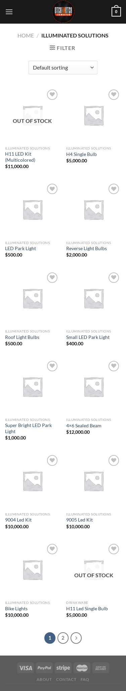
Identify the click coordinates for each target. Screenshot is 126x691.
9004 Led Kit (18, 520)
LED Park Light (20, 248)
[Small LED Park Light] (93, 298)
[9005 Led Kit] (93, 480)
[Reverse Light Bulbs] (93, 209)
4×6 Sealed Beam (83, 425)
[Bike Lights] (32, 569)
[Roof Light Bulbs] (32, 298)
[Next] (76, 638)
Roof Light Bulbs (22, 337)
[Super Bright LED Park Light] (32, 386)
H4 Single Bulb (81, 154)
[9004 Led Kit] (32, 480)
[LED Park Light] (32, 209)
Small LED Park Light (88, 337)
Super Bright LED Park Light (28, 428)
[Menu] (9, 11)
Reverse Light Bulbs (86, 248)
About (44, 679)
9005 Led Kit (79, 520)
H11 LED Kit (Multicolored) (20, 157)
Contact (66, 679)
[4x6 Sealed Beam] (93, 386)
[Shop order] (63, 67)
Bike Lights (16, 608)
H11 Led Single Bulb (87, 608)
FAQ (85, 679)
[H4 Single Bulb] (93, 115)
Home (25, 35)
